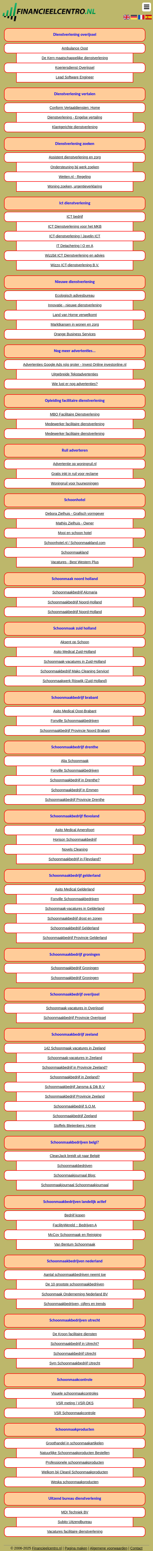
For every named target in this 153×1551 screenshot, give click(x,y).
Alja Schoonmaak (75, 761)
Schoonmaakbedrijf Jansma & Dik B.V (75, 1087)
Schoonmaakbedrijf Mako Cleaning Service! (74, 671)
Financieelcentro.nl (47, 1548)
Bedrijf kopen (74, 1215)
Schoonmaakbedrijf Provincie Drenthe (74, 800)
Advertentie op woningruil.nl (75, 464)
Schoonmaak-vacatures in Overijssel (74, 1008)
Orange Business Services (75, 334)
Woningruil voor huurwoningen (75, 483)
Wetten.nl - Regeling (75, 177)
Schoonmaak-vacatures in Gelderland (74, 908)
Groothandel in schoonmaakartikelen (75, 1443)
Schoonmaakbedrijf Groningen (75, 968)
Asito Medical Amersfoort (74, 830)
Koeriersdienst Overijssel (74, 67)
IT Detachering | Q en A (74, 246)
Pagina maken (76, 1548)
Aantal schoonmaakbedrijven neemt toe (75, 1275)
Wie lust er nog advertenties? (75, 384)
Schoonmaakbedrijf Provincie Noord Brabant (75, 731)
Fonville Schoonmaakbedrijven (75, 721)
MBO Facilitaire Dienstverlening (75, 414)
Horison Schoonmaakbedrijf (75, 839)
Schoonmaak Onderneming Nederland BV (75, 1294)
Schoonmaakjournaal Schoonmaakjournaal (74, 1185)
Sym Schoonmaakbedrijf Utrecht (74, 1363)
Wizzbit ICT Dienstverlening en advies (75, 255)
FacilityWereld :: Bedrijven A (75, 1225)
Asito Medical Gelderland (75, 889)
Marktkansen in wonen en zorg (75, 324)
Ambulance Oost (75, 48)
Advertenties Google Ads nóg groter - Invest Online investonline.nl (74, 364)
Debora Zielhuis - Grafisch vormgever (74, 514)
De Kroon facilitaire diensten (75, 1334)
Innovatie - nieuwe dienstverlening (75, 305)
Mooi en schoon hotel (75, 533)
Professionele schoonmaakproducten (75, 1462)
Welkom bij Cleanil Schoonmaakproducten (74, 1472)
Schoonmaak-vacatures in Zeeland (74, 1058)
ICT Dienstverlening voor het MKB (74, 226)
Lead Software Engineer (75, 77)
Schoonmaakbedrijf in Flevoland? (75, 859)
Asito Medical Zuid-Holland (75, 652)
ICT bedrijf (75, 216)
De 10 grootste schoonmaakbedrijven (75, 1284)
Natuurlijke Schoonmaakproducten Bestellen (75, 1453)
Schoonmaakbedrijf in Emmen (74, 790)
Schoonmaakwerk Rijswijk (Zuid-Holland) (74, 681)
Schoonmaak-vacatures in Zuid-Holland (75, 661)
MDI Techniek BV (74, 1512)
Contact (136, 1548)
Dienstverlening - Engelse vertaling (74, 117)
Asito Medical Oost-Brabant (74, 711)
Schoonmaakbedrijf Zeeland (75, 1116)
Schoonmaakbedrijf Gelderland (74, 928)
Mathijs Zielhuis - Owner (75, 523)
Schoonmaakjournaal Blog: (75, 1175)
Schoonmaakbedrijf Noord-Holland (75, 602)
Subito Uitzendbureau (75, 1522)
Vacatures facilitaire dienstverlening (74, 1531)
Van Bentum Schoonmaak (74, 1244)
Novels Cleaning (75, 849)
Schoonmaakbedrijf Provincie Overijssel (74, 1018)
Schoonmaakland (75, 552)
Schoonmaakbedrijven (74, 1166)
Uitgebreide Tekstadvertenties (75, 374)
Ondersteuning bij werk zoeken (74, 167)
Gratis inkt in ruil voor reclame (74, 474)
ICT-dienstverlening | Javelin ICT (74, 236)
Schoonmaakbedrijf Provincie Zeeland (75, 1096)
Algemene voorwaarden (108, 1548)
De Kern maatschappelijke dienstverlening (75, 58)
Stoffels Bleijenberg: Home (75, 1126)
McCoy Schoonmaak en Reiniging (74, 1235)
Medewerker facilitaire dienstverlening (74, 424)
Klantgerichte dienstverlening (75, 127)
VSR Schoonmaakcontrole (75, 1413)
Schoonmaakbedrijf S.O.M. (75, 1106)
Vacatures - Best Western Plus (75, 562)
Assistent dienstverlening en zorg (75, 157)
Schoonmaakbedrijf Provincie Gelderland (75, 938)
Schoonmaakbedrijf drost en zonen (74, 918)
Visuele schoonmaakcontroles (74, 1393)
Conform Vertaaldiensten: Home (75, 108)
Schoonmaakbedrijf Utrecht (74, 1353)
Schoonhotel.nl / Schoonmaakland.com (74, 543)
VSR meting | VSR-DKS (74, 1403)
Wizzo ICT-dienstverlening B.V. (75, 265)
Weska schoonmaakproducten (75, 1482)
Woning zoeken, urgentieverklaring (75, 186)
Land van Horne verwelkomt (75, 315)
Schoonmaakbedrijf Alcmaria (74, 592)
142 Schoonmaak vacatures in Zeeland (74, 1048)
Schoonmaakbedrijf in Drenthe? (75, 780)
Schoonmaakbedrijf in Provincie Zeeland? (74, 1067)
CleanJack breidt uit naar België (75, 1156)
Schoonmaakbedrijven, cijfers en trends (75, 1304)
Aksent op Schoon (74, 642)
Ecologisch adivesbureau (75, 295)
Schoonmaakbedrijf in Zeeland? (75, 1077)
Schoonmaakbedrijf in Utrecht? (75, 1344)
